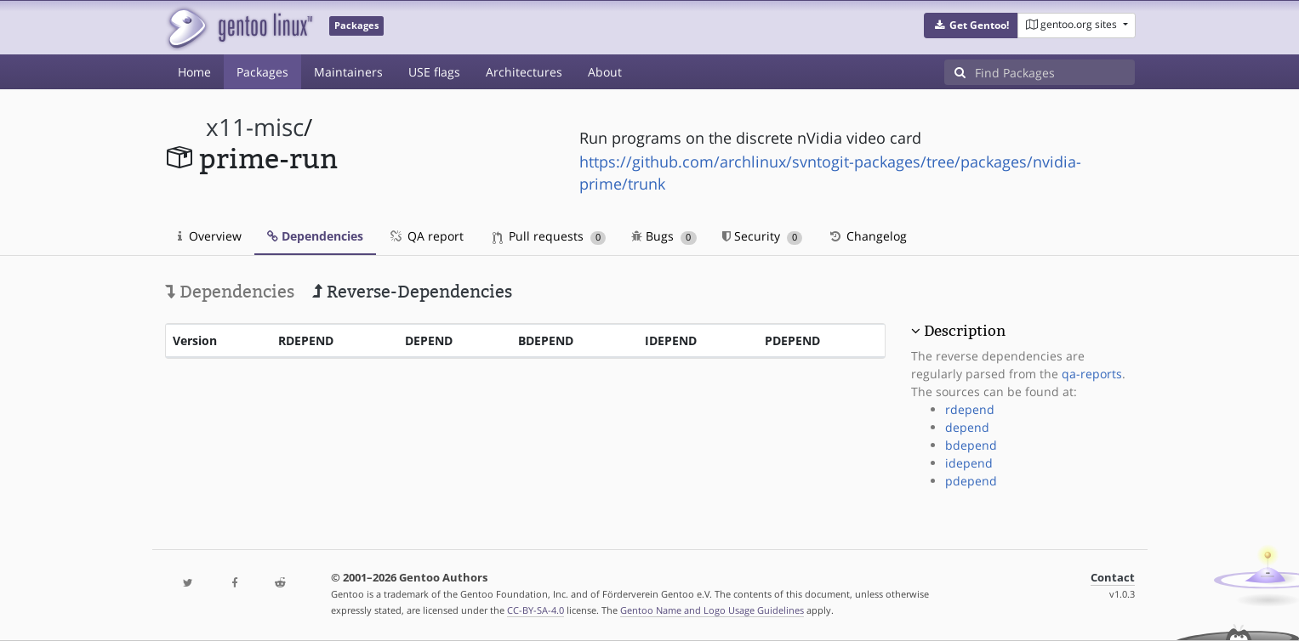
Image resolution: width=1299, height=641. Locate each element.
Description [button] (965, 330)
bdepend (971, 445)
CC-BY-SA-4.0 (535, 610)
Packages (262, 72)
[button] (971, 25)
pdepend (971, 481)
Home (194, 72)
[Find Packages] (1055, 72)
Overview (210, 236)
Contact (1113, 577)
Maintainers (348, 72)
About (605, 72)
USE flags (434, 72)
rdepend (969, 409)
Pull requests (550, 236)
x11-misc (255, 127)
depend (967, 427)
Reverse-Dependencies (412, 291)
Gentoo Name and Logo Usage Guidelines (712, 610)
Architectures (524, 72)
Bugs (664, 236)
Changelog (867, 236)
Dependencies (315, 236)
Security (762, 236)
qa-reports (1092, 374)
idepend (969, 463)
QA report (426, 236)
